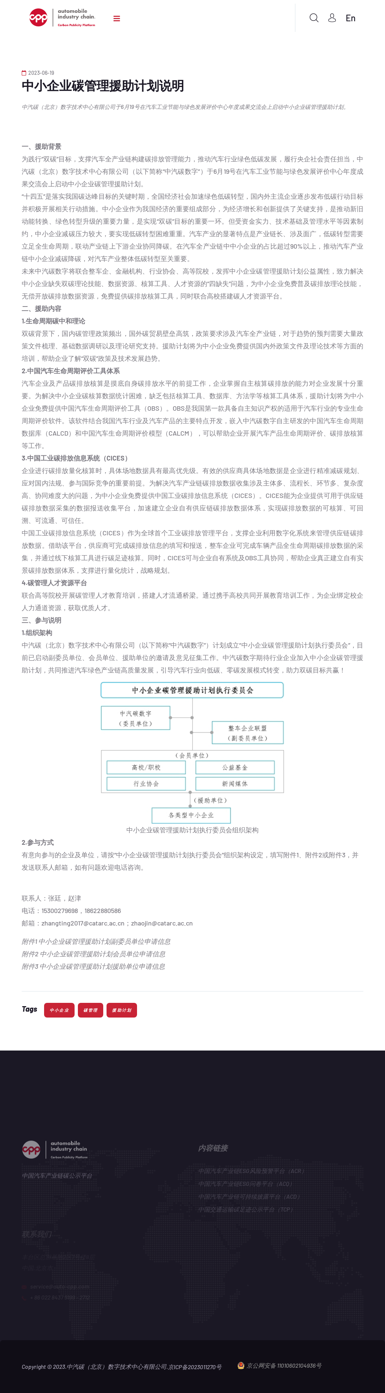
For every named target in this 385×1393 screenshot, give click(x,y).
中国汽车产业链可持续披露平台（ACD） (250, 1198)
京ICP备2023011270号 (195, 1366)
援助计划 (122, 1010)
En (351, 17)
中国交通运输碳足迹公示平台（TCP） (247, 1210)
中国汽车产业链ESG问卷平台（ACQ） (246, 1185)
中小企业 (59, 1010)
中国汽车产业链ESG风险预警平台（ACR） (252, 1172)
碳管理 (90, 1010)
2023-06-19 (38, 73)
